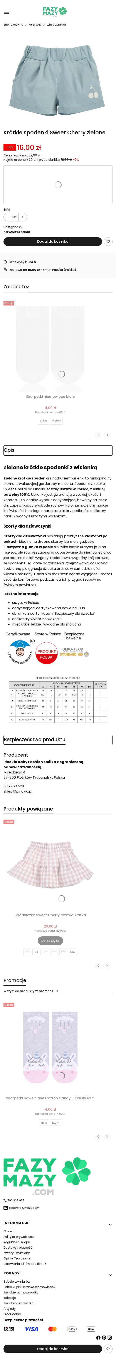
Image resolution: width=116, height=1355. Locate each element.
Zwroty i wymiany (16, 1253)
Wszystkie (35, 24)
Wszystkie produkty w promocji (31, 991)
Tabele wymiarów (16, 1281)
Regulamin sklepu (16, 1242)
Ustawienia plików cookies (23, 1264)
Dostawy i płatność (17, 1247)
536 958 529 (13, 786)
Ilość (6, 210)
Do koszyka (50, 941)
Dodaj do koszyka (53, 241)
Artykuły (9, 1308)
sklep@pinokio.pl (17, 791)
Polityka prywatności (18, 1237)
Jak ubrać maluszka (18, 1303)
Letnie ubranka (56, 24)
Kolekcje (9, 1298)
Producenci (12, 1314)
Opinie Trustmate (16, 1258)
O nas (7, 1231)
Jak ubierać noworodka (21, 1292)
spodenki (16, 563)
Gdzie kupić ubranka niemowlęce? (29, 1287)
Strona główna (13, 24)
